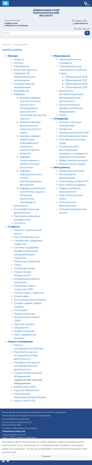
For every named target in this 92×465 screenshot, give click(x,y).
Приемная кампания (71, 171)
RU (76, 29)
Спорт (17, 265)
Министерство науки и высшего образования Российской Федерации (34, 412)
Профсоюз (65, 129)
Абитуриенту (61, 167)
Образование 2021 (76, 80)
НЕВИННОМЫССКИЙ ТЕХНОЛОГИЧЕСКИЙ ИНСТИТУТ (46, 13)
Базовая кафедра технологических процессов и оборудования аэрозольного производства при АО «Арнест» (33, 108)
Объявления (21, 66)
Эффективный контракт (73, 160)
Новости (19, 59)
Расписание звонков (26, 237)
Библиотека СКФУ (25, 386)
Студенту (14, 226)
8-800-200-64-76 (80, 24)
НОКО (63, 115)
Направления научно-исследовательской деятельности (27, 366)
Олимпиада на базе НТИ (74, 181)
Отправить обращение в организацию (19, 428)
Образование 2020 (76, 83)
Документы (21, 205)
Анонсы (18, 63)
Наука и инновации (20, 341)
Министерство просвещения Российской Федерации (26, 415)
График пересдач (24, 331)
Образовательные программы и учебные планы (73, 70)
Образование (61, 56)
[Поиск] (42, 33)
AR (84, 29)
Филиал (13, 56)
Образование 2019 (76, 87)
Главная (6, 44)
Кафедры (19, 94)
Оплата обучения (24, 268)
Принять (46, 456)
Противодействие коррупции (15, 419)
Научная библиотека (26, 390)
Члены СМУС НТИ (24, 400)
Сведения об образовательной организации (24, 77)
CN (88, 29)
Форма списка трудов (72, 164)
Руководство (21, 90)
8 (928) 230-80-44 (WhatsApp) (16, 26)
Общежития (21, 327)
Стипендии (20, 310)
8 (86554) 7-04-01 (11, 23)
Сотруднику (60, 118)
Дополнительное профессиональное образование (71, 108)
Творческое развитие (27, 261)
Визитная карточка (25, 70)
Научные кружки (24, 324)
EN (80, 29)
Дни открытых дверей (72, 184)
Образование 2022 (76, 76)
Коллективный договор (73, 136)
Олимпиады (21, 296)
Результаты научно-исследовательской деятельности (26, 355)
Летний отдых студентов (29, 292)
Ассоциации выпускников (30, 299)
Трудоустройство (24, 313)
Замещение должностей (74, 132)
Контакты (19, 223)
